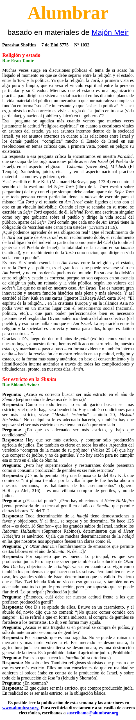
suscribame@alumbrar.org (92, 712)
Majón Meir (110, 32)
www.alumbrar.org (20, 707)
